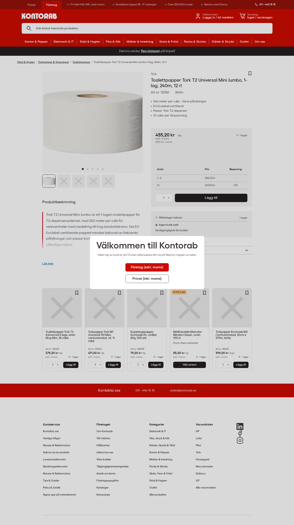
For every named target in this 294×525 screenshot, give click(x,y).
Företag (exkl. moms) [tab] (147, 267)
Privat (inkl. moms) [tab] (147, 278)
